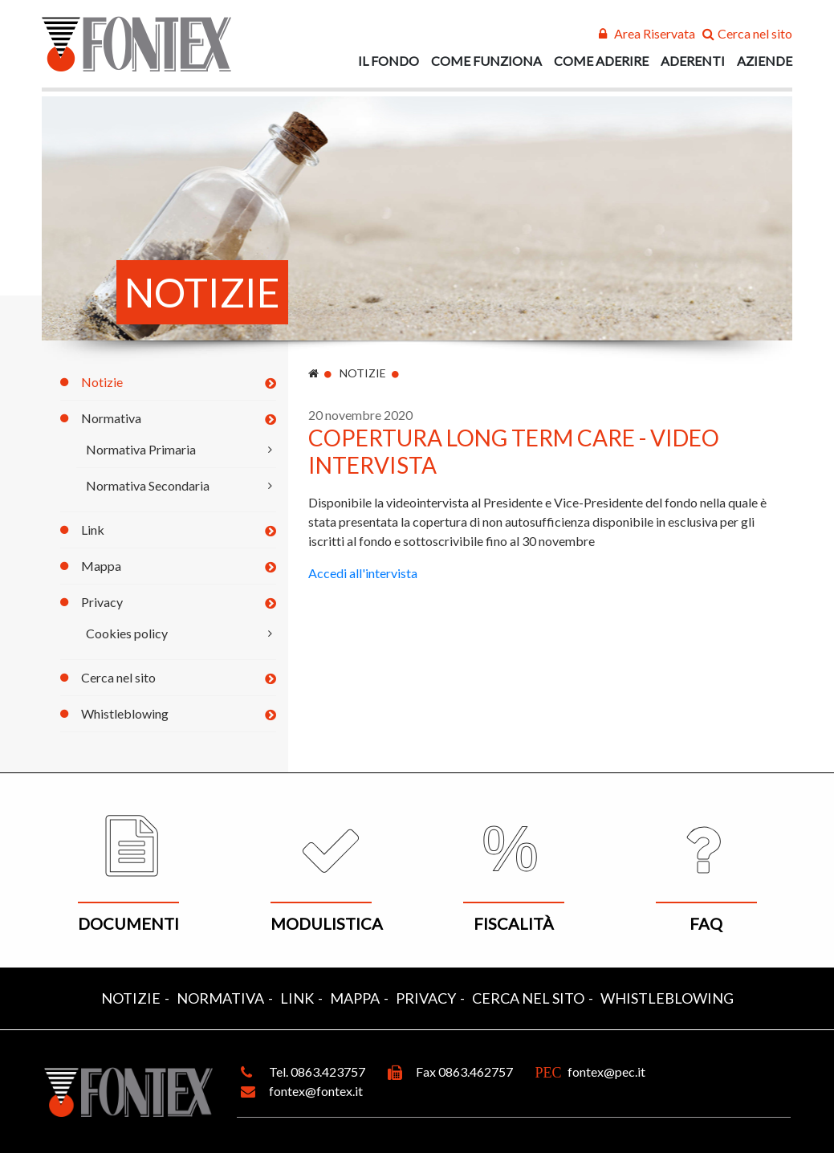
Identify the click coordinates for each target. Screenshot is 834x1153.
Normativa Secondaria (148, 485)
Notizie (102, 381)
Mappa (101, 565)
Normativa (111, 418)
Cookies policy (127, 633)
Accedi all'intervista (362, 573)
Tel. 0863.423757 (317, 1071)
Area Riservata (654, 33)
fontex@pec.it (606, 1071)
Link (92, 529)
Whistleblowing (125, 713)
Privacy (102, 601)
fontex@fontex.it (316, 1090)
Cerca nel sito (755, 33)
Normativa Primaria (141, 449)
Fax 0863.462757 (464, 1071)
